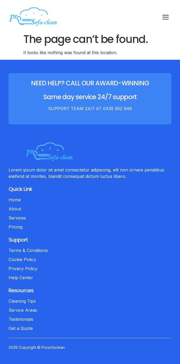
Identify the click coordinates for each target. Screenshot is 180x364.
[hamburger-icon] (165, 18)
